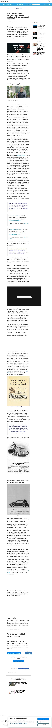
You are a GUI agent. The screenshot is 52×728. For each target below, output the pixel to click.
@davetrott (12, 215)
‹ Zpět (8, 8)
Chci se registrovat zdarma (14, 653)
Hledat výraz (29, 4)
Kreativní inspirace (21, 668)
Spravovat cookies (43, 721)
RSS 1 (4, 724)
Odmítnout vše (43, 724)
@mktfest (18, 215)
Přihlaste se (28, 653)
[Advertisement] (18, 707)
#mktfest (23, 232)
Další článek (3, 715)
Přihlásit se (47, 4)
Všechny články (18, 8)
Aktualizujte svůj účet (18, 661)
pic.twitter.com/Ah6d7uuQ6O (15, 234)
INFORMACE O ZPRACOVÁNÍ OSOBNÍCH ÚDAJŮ (18, 723)
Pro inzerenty (7, 725)
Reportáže (27, 668)
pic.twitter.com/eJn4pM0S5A (15, 220)
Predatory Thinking (21, 155)
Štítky (8, 724)
